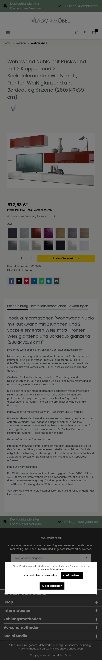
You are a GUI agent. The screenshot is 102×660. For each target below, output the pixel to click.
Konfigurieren (71, 575)
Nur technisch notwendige (40, 575)
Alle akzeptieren (52, 586)
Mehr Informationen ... (55, 569)
